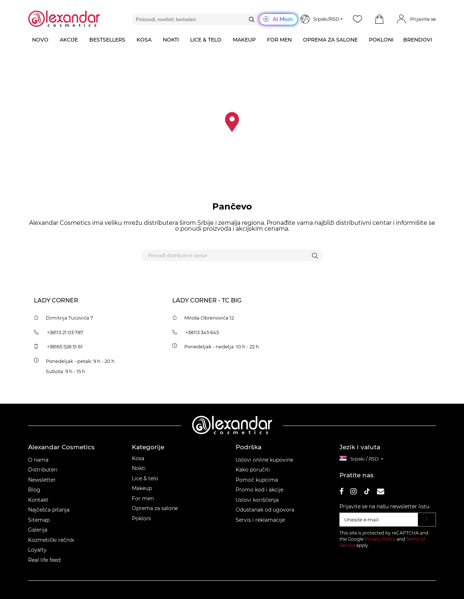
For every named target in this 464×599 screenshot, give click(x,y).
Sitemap (39, 520)
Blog (34, 489)
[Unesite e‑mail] (378, 519)
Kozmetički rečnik (51, 540)
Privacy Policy (380, 539)
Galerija (37, 529)
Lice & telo (145, 478)
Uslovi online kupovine (264, 460)
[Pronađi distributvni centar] (223, 255)
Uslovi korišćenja (257, 500)
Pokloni (141, 518)
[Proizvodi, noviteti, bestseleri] (215, 19)
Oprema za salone (155, 508)
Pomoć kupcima (257, 480)
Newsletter (42, 480)
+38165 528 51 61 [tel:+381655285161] (65, 346)
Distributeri (43, 469)
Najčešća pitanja (49, 509)
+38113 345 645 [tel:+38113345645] (202, 332)
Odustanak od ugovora (265, 509)
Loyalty (37, 550)
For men (143, 498)
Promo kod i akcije (259, 489)
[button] (379, 19)
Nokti (139, 468)
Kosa (138, 458)
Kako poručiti (253, 469)
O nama (38, 460)
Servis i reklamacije (260, 520)
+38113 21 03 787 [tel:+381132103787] (65, 332)
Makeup (142, 488)
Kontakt (38, 500)
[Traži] (251, 19)
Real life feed (44, 560)
